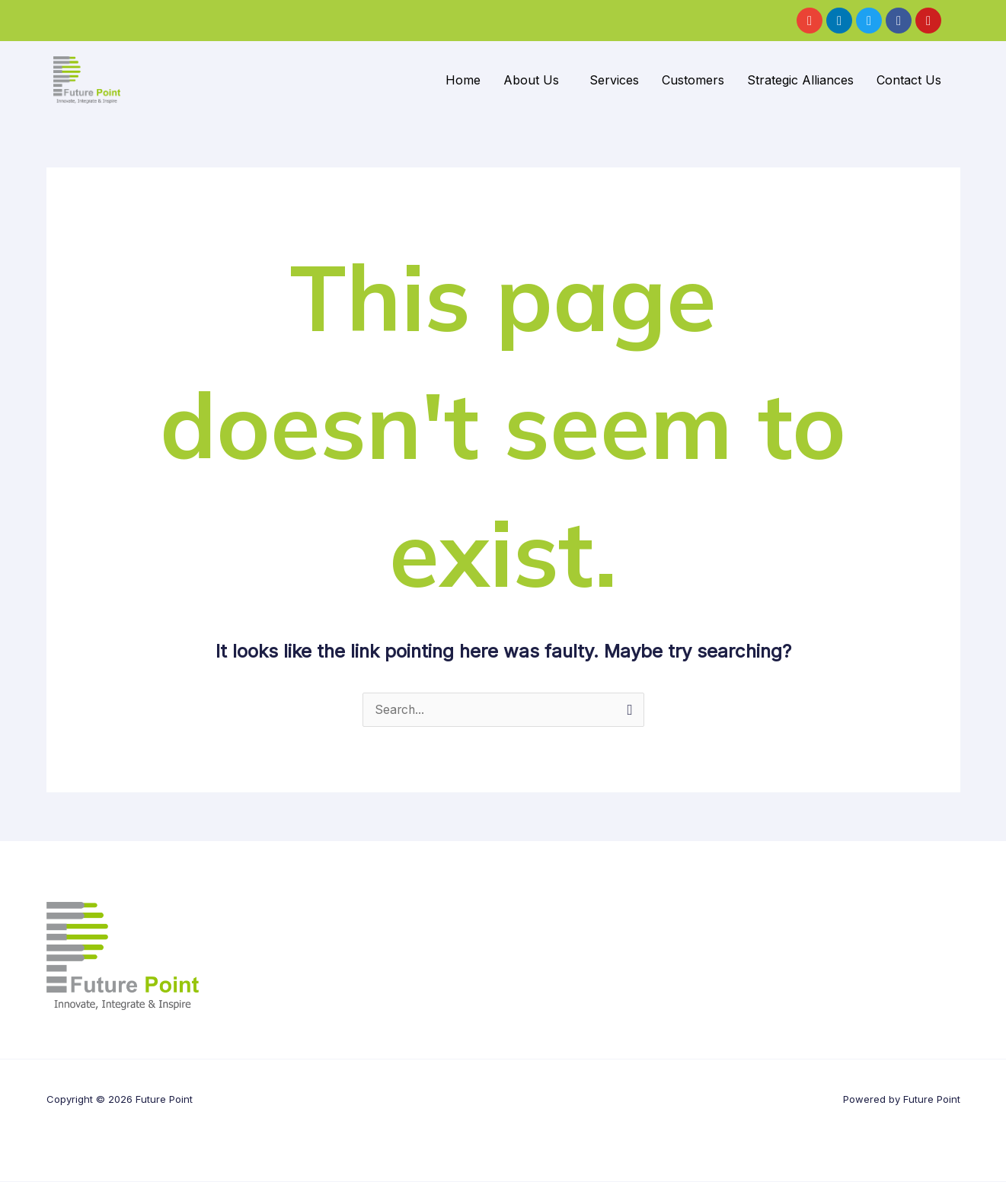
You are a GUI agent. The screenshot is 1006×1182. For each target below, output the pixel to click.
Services (614, 80)
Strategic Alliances (800, 80)
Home (463, 80)
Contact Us (909, 80)
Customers (693, 80)
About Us (531, 80)
